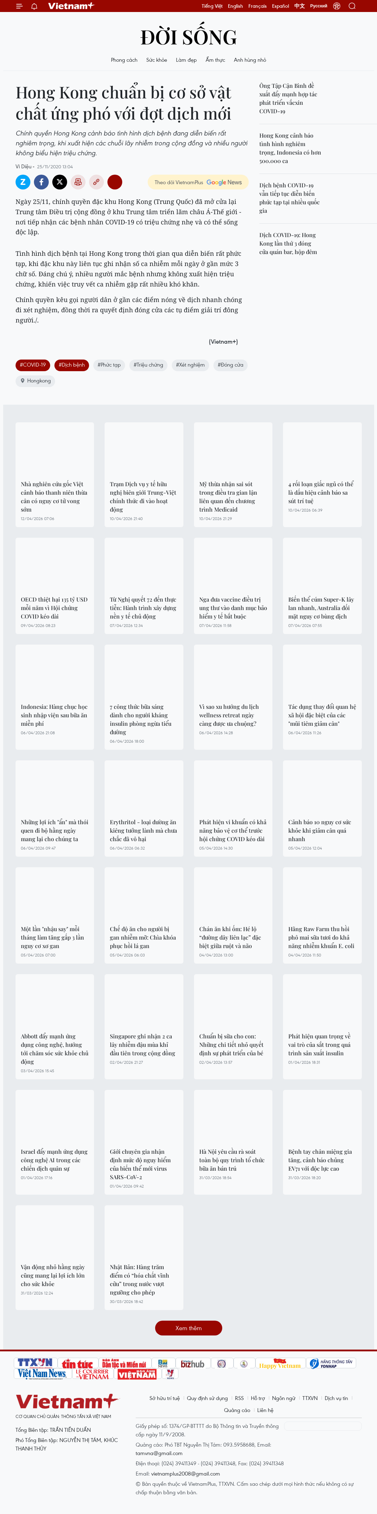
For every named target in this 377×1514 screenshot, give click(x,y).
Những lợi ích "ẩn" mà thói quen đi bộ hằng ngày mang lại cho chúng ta (54, 830)
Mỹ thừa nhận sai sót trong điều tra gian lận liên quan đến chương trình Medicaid (228, 496)
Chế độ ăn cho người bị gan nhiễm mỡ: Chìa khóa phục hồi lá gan (143, 937)
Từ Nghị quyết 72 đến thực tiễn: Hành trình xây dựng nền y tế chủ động (143, 608)
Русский (319, 6)
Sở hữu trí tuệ (164, 1397)
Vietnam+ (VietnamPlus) (71, 6)
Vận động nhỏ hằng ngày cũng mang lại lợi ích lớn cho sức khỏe (53, 1275)
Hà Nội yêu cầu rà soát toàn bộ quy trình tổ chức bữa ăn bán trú (232, 1160)
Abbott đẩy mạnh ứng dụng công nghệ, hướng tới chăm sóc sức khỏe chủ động (54, 1048)
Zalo (23, 182)
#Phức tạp (109, 364)
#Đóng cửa (230, 364)
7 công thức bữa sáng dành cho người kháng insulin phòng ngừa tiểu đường (140, 719)
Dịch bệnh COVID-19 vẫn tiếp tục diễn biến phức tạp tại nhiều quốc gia (289, 197)
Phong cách (124, 59)
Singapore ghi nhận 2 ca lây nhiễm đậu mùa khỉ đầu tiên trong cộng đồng (142, 1044)
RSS (239, 1397)
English (235, 6)
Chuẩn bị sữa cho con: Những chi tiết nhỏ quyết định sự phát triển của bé (231, 1044)
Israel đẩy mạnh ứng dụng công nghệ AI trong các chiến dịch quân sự (54, 1160)
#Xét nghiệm (190, 364)
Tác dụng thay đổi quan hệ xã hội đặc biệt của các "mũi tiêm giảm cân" (322, 715)
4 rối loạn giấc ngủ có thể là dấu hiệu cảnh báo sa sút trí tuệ (320, 492)
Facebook (41, 182)
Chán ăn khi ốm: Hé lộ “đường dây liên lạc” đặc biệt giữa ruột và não (230, 937)
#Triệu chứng (148, 364)
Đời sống (188, 36)
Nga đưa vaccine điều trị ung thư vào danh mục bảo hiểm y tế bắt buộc (233, 608)
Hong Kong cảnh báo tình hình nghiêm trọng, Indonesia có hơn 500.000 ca (290, 148)
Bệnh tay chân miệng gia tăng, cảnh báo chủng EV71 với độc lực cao (320, 1160)
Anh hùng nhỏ (250, 59)
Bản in (78, 182)
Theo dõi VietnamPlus (179, 182)
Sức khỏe (156, 59)
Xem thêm (189, 1328)
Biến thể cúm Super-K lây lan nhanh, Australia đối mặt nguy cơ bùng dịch (321, 608)
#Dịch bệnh (72, 364)
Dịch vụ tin (336, 1397)
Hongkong (35, 380)
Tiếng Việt (212, 6)
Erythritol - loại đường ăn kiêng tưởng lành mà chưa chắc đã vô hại (143, 830)
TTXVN (310, 1397)
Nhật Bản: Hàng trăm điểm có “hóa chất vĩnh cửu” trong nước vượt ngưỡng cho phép (139, 1279)
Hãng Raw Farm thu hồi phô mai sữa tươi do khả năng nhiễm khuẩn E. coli (321, 937)
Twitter (59, 182)
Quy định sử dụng (207, 1397)
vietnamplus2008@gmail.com (185, 1473)
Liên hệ (265, 1409)
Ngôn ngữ (283, 1397)
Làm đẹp (186, 59)
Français (257, 6)
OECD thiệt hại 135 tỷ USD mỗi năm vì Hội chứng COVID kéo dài (54, 608)
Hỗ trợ (258, 1397)
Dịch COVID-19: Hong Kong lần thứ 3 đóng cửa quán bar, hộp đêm (288, 243)
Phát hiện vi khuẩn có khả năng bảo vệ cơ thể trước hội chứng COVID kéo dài (232, 830)
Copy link (96, 182)
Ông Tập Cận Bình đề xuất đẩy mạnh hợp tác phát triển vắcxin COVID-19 (288, 98)
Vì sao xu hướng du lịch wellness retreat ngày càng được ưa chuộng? (229, 715)
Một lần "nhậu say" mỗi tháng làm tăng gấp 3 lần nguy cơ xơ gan (52, 937)
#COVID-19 (33, 364)
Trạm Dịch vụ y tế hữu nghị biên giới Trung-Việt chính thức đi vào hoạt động (143, 496)
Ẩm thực (215, 59)
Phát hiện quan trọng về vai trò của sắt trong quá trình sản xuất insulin (319, 1044)
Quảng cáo (237, 1409)
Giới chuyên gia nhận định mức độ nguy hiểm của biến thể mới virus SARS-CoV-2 (140, 1164)
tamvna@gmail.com (159, 1452)
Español (280, 6)
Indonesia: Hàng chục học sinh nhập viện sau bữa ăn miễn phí (54, 715)
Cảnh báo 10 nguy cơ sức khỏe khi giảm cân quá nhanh (319, 830)
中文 (299, 6)
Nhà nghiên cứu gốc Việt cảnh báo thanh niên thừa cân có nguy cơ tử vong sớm (54, 496)
